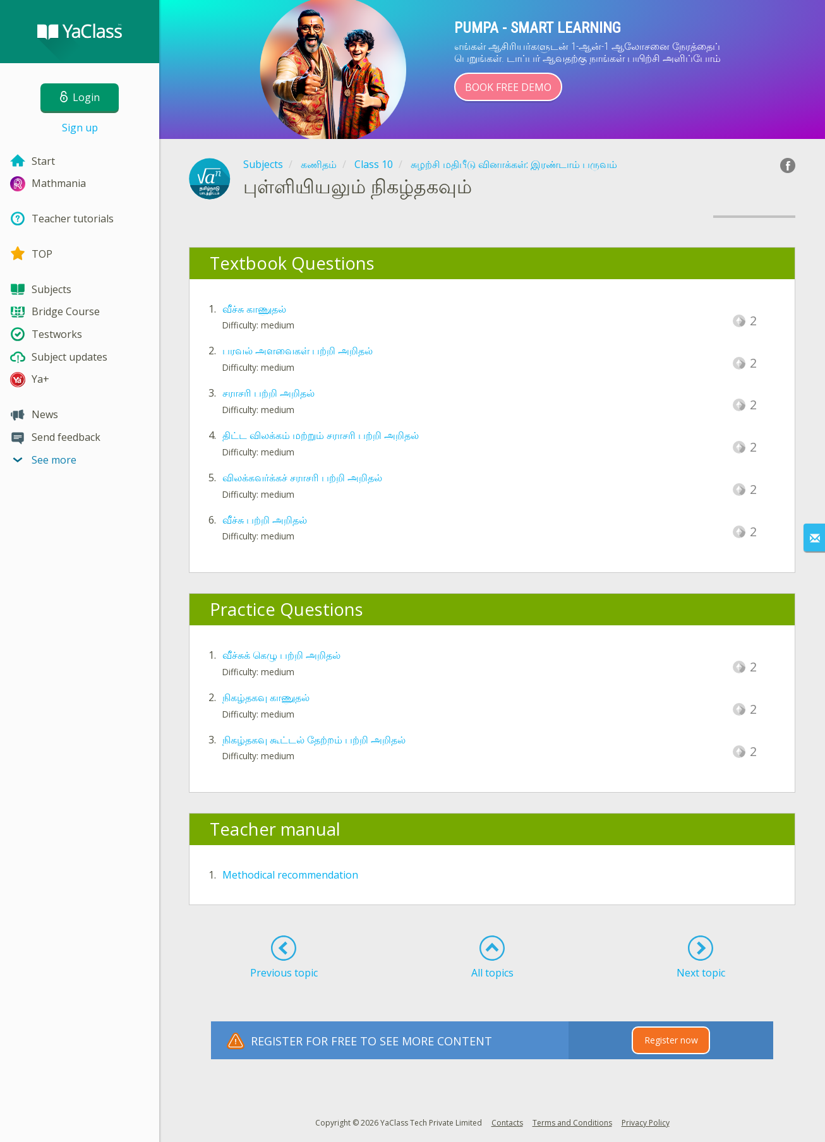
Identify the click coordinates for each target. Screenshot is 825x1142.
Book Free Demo (508, 87)
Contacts (507, 1122)
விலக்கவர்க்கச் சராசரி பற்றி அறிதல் (302, 477)
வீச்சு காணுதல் (254, 309)
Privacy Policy (646, 1122)
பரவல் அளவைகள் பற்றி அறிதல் (297, 351)
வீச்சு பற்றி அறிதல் (264, 520)
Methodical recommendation (290, 875)
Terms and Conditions (572, 1122)
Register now (671, 1040)
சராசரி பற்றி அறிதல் (268, 393)
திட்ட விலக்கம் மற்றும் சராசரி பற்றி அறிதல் (320, 435)
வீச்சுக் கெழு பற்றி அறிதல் (281, 655)
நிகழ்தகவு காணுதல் (266, 697)
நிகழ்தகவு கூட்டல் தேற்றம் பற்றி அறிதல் (314, 740)
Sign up (80, 127)
